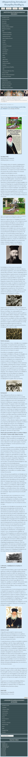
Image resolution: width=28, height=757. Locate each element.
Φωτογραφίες (4, 23)
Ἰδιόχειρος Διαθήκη (5, 709)
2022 (2, 752)
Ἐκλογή (3, 716)
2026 (2, 742)
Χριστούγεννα (4, 53)
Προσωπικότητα (5, 713)
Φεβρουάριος (5, 746)
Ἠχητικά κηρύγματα (5, 25)
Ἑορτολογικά (4, 51)
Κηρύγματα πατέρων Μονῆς (7, 83)
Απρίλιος (4, 743)
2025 (2, 748)
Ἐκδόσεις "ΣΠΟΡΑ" (5, 72)
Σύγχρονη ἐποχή (5, 61)
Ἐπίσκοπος (4, 44)
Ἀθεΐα (3, 69)
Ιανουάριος (4, 747)
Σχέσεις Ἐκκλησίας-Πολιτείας (7, 38)
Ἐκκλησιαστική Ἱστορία (6, 36)
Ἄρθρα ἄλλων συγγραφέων (6, 85)
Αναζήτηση (20, 8)
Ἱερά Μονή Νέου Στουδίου (6, 76)
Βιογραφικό (4, 707)
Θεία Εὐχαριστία (5, 49)
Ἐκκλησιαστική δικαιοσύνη (7, 34)
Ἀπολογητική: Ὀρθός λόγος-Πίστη (8, 70)
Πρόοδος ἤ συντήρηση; (6, 63)
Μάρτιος (4, 745)
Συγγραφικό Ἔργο (5, 730)
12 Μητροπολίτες (5, 80)
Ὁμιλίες (3, 726)
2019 (2, 755)
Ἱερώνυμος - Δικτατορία (6, 722)
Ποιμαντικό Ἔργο (5, 724)
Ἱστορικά (3, 720)
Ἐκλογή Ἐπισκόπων (5, 718)
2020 (2, 754)
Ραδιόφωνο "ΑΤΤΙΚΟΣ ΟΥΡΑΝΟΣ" (7, 26)
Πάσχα (3, 55)
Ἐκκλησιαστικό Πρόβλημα (6, 32)
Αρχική (3, 8)
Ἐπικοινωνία (15, 8)
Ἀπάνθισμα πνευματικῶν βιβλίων (7, 87)
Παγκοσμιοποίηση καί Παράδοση (8, 67)
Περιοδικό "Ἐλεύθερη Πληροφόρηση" (8, 74)
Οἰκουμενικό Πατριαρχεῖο (7, 46)
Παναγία (3, 57)
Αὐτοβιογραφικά (5, 711)
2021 (2, 753)
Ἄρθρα (3, 30)
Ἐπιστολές (4, 732)
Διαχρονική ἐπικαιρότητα (6, 82)
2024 (2, 749)
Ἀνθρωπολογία (5, 59)
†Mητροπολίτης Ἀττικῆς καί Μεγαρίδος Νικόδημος (14, 3)
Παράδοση (4, 65)
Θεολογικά (4, 47)
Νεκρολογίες (4, 21)
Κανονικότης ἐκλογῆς (5, 19)
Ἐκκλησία (4, 40)
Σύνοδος (3, 42)
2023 (2, 750)
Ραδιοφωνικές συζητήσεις (6, 28)
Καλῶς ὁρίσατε (9, 8)
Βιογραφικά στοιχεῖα (5, 17)
